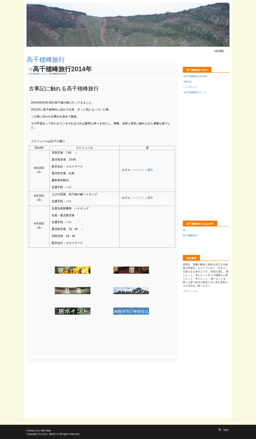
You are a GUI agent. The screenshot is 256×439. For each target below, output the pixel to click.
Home (219, 51)
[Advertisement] (91, 373)
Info (44, 74)
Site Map (46, 430)
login (226, 429)
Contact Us (33, 430)
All (184, 230)
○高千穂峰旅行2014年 (195, 76)
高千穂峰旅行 (35, 74)
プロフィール (190, 291)
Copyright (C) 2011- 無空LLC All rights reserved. (53, 434)
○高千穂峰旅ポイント (195, 92)
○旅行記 (187, 81)
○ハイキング (190, 87)
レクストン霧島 (143, 169)
